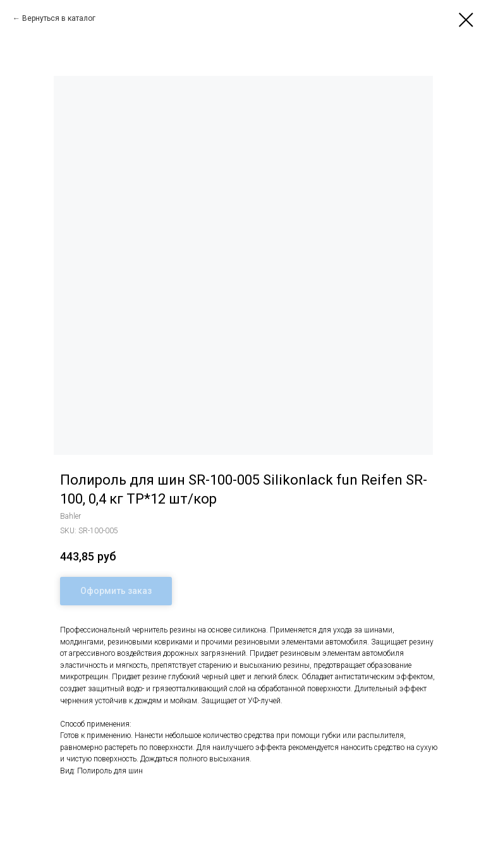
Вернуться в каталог (58, 18)
